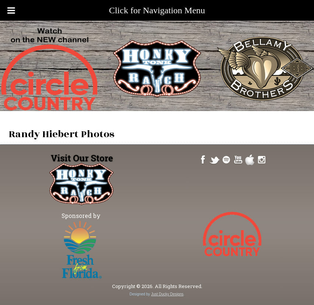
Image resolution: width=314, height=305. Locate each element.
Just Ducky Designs (167, 294)
